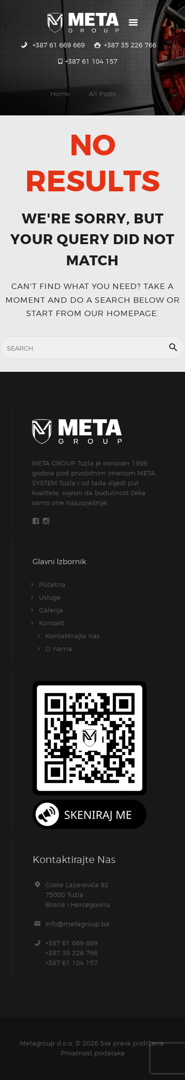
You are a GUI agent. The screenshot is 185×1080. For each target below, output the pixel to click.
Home (60, 94)
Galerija (51, 610)
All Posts (102, 94)
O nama (58, 648)
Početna (52, 584)
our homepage (120, 313)
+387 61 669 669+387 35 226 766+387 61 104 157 (71, 953)
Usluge (50, 597)
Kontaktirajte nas (72, 636)
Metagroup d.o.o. (47, 1043)
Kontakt (51, 623)
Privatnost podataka (93, 1053)
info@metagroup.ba (77, 924)
